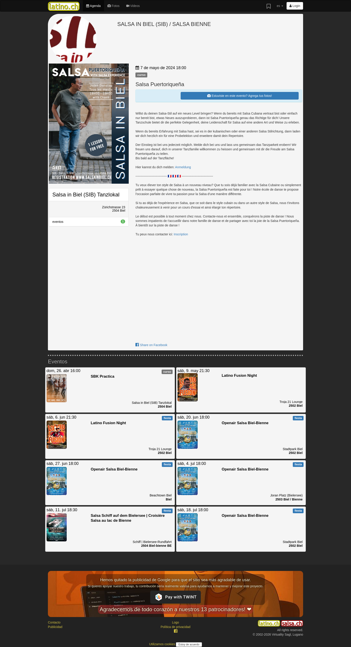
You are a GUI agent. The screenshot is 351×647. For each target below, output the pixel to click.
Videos (133, 6)
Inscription (181, 234)
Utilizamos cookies (162, 644)
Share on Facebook (151, 345)
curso (141, 75)
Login (294, 6)
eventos (88, 221)
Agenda (93, 6)
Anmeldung (183, 167)
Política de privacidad (175, 627)
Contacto (54, 622)
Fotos (113, 6)
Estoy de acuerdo (188, 644)
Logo (175, 622)
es (280, 6)
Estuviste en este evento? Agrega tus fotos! (239, 96)
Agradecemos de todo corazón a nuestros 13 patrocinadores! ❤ (175, 609)
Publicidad (55, 627)
